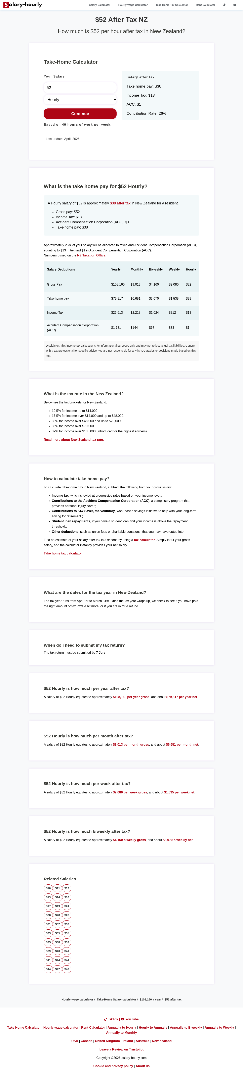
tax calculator (144, 540)
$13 (48, 897)
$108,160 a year (150, 999)
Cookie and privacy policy (113, 1066)
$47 (57, 969)
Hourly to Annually (153, 1027)
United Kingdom (107, 1041)
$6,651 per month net (182, 744)
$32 (57, 924)
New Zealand (162, 1041)
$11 (57, 888)
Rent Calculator (205, 4)
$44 (57, 960)
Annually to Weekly (219, 1027)
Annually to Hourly (122, 1027)
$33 (66, 924)
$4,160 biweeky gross (129, 840)
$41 (66, 951)
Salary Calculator (99, 4)
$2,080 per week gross (130, 792)
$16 (66, 897)
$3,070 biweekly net (178, 840)
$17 (48, 906)
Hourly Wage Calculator (133, 4)
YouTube (129, 1019)
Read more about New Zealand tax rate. (74, 439)
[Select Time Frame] (80, 99)
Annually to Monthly (121, 1032)
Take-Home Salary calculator (116, 999)
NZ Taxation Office (91, 255)
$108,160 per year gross (131, 697)
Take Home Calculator (24, 1027)
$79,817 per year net (181, 697)
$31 (48, 924)
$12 (66, 888)
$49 (66, 969)
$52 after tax (173, 999)
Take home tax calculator (63, 553)
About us (143, 1066)
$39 (66, 942)
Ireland (127, 1041)
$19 (57, 906)
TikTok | (112, 1019)
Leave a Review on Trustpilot (121, 1049)
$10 (48, 888)
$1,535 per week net (179, 792)
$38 (57, 942)
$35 (57, 933)
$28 (48, 915)
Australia (142, 1041)
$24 (66, 906)
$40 (57, 951)
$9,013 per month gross (131, 744)
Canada (86, 1041)
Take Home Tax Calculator (172, 4)
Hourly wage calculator (77, 999)
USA (74, 1041)
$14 (57, 897)
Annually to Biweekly (186, 1027)
